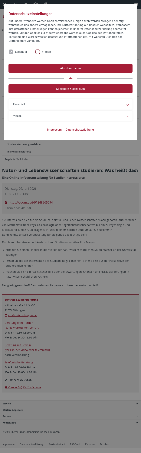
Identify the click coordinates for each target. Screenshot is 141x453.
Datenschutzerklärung (79, 129)
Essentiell (21, 51)
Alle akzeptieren (70, 68)
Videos (46, 51)
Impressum (54, 129)
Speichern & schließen (70, 89)
